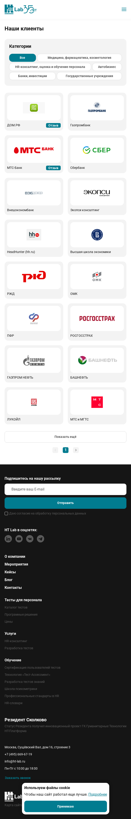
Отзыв (53, 125)
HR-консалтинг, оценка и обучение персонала (50, 67)
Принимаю (65, 806)
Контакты (13, 587)
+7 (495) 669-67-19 (18, 754)
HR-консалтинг (16, 641)
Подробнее (97, 794)
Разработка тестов (19, 648)
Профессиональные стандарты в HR (32, 696)
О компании (15, 556)
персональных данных (69, 513)
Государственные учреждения (89, 76)
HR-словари (13, 703)
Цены (9, 621)
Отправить (65, 503)
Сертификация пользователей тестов (32, 667)
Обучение (13, 660)
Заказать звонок (18, 778)
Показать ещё (65, 437)
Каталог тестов (16, 607)
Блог (9, 580)
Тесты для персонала (23, 600)
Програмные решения (21, 614)
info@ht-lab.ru (15, 761)
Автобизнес (107, 67)
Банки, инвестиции (32, 76)
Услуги (10, 633)
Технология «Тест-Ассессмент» (27, 674)
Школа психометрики (21, 689)
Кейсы (10, 572)
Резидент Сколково (25, 719)
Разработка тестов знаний (25, 682)
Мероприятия (16, 564)
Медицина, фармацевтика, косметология (79, 57)
